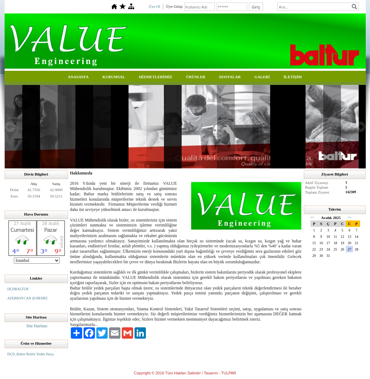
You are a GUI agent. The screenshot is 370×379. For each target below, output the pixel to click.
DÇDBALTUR (18, 289)
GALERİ (262, 77)
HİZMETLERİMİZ (155, 77)
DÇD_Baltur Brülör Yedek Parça (30, 354)
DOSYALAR (230, 77)
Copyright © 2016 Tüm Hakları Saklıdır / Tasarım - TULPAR (185, 373)
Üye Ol (154, 6)
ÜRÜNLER (195, 77)
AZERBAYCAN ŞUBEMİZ (27, 298)
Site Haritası (36, 325)
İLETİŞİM (293, 77)
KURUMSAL (113, 77)
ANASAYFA (78, 77)
